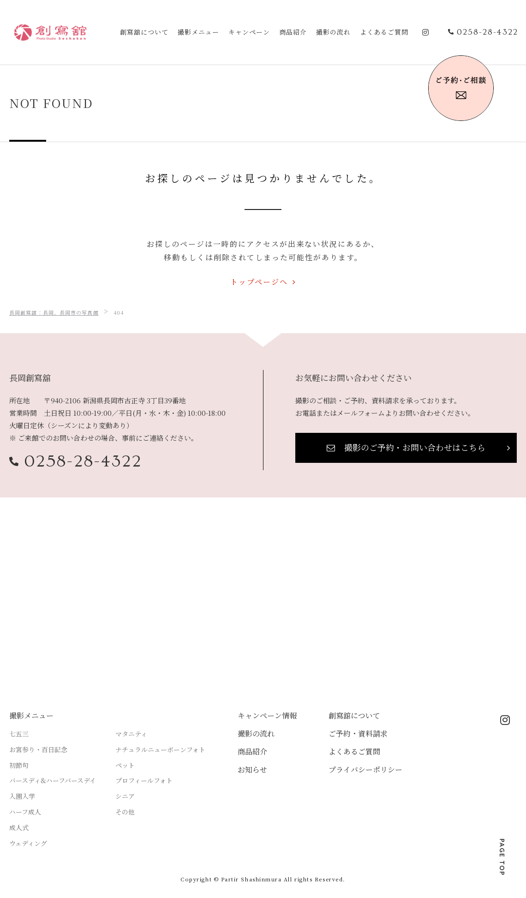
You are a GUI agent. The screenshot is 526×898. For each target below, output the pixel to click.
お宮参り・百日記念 (38, 749)
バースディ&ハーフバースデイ (52, 780)
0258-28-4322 (83, 461)
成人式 (19, 827)
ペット (125, 765)
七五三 (19, 733)
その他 (125, 811)
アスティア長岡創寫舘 (50, 32)
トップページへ (259, 281)
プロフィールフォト (144, 780)
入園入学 (22, 796)
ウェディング (28, 843)
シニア (125, 796)
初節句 (19, 765)
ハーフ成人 (25, 811)
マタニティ (131, 733)
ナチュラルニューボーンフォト (160, 749)
